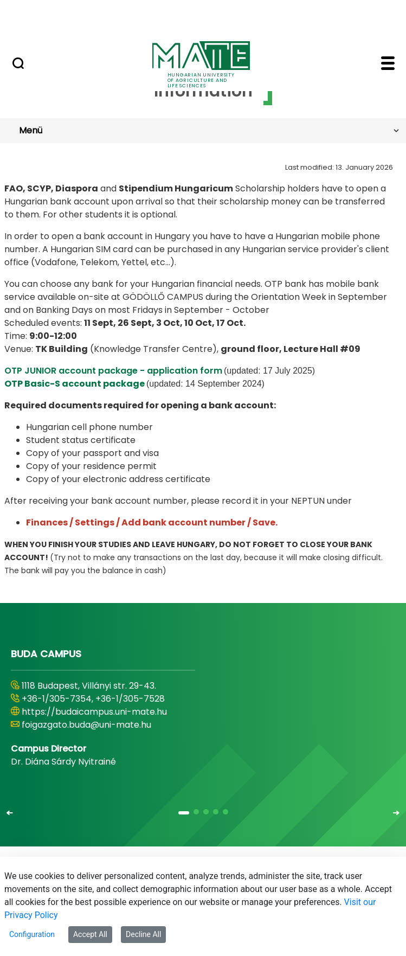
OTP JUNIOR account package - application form (113, 370)
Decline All (143, 934)
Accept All (90, 934)
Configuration (32, 934)
